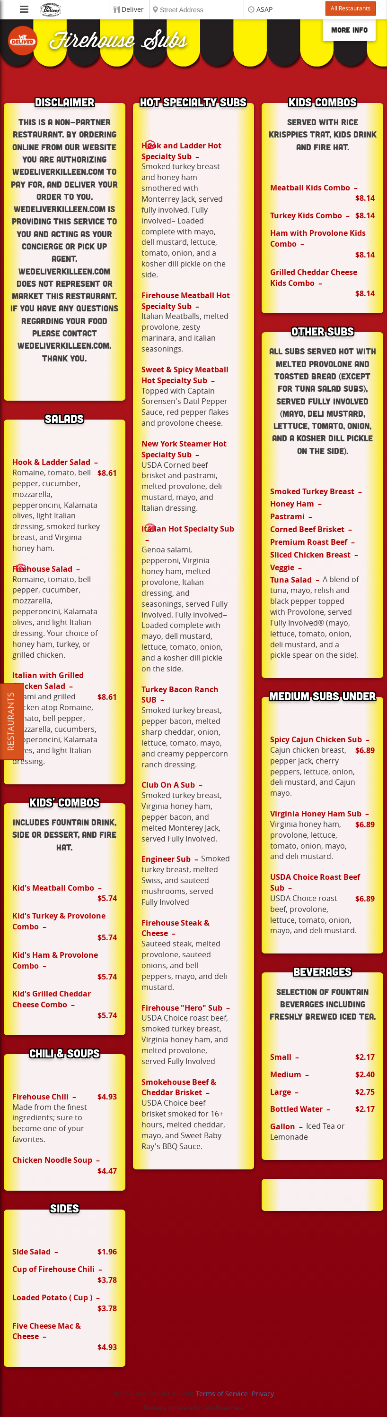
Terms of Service (222, 1394)
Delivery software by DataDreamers (193, 1407)
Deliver (133, 10)
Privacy (263, 1394)
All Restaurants (350, 8)
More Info (349, 29)
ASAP (264, 10)
